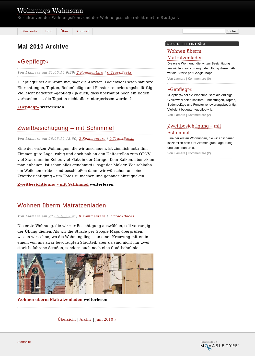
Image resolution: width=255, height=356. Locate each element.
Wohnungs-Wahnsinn (50, 10)
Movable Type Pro (219, 346)
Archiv (86, 319)
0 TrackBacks (119, 72)
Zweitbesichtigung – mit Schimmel (65, 128)
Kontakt (82, 31)
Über (64, 31)
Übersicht (67, 319)
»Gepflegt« (32, 61)
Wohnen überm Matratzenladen (61, 205)
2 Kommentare (89, 72)
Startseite (29, 31)
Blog (49, 31)
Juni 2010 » (105, 319)
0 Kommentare (92, 216)
